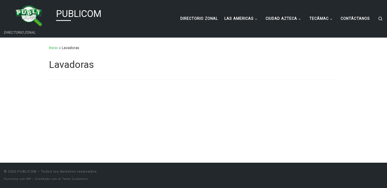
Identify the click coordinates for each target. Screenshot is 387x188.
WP (28, 179)
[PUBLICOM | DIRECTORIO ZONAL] (29, 15)
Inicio (53, 48)
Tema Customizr (75, 179)
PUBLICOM (26, 171)
